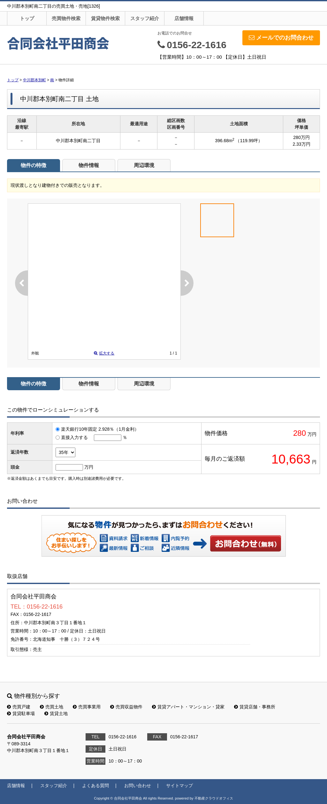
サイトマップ (179, 785)
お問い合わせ (246, 543)
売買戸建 (18, 706)
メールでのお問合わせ (281, 37)
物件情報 (89, 165)
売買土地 (51, 706)
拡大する (104, 353)
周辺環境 (144, 165)
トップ (27, 18)
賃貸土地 (56, 713)
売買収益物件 (126, 706)
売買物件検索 (66, 18)
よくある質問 (95, 785)
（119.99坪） (248, 140)
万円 (88, 467)
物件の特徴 (33, 165)
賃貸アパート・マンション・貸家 (188, 706)
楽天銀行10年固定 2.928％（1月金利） (100, 429)
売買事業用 (87, 706)
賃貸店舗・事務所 (254, 706)
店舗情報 (184, 18)
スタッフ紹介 (144, 18)
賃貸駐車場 (21, 713)
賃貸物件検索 (105, 18)
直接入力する (74, 437)
